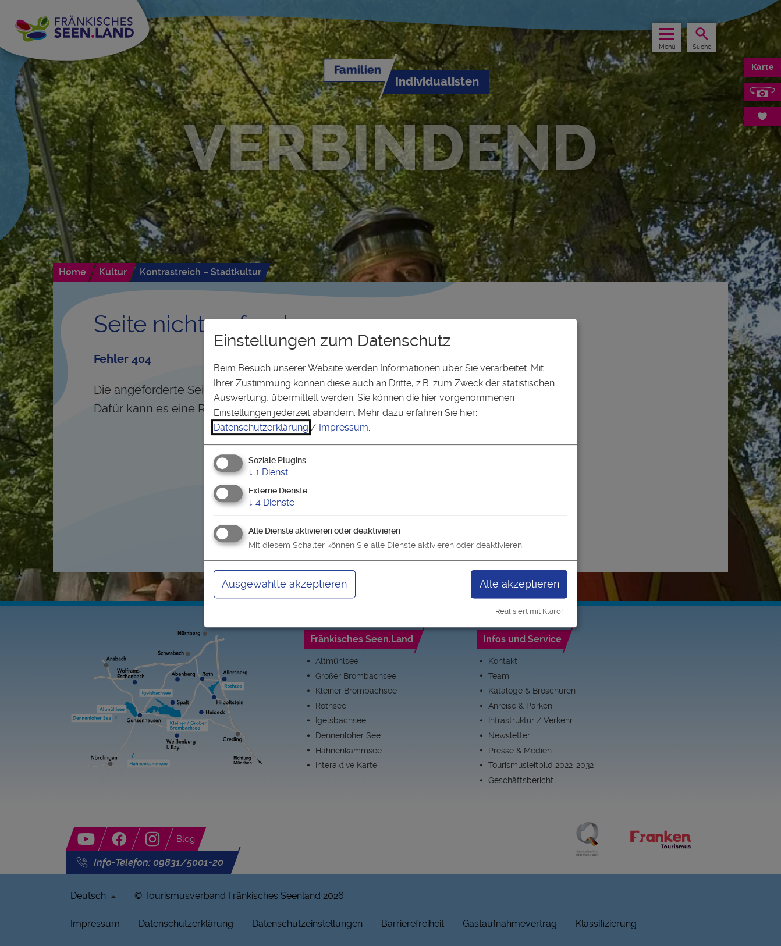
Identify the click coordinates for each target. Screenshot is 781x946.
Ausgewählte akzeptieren (284, 584)
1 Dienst (268, 472)
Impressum (343, 427)
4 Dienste (271, 502)
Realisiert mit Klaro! (529, 611)
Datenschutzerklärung (261, 427)
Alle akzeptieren (519, 584)
